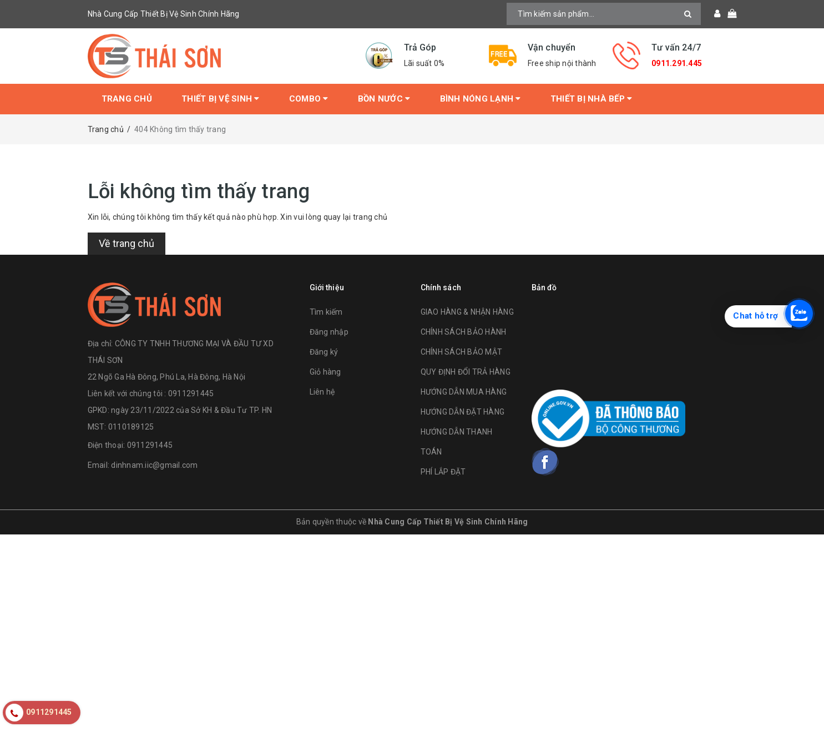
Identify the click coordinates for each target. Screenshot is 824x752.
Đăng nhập (329, 331)
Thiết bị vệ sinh (220, 99)
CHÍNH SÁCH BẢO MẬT (462, 351)
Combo (308, 99)
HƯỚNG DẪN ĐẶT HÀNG (463, 411)
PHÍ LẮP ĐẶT (443, 471)
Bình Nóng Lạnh (480, 99)
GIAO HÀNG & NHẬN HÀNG (467, 311)
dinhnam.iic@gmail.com (154, 465)
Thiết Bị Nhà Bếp (591, 99)
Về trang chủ (126, 243)
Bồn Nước (384, 99)
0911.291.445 (676, 63)
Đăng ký (324, 351)
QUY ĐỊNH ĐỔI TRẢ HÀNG (465, 371)
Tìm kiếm (326, 311)
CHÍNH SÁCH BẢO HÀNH (464, 331)
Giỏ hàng (325, 371)
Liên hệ (322, 391)
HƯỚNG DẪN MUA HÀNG (464, 391)
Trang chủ (127, 99)
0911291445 (150, 445)
